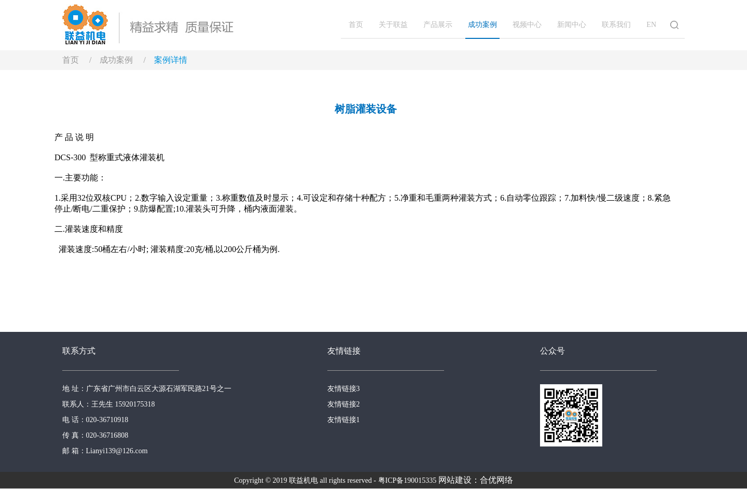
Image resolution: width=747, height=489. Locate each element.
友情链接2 (343, 404)
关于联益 (393, 25)
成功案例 (482, 25)
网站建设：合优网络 (475, 480)
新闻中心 (571, 25)
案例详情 (170, 59)
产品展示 (437, 25)
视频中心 (527, 25)
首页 (356, 25)
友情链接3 (343, 389)
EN (651, 25)
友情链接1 (343, 420)
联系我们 (616, 25)
